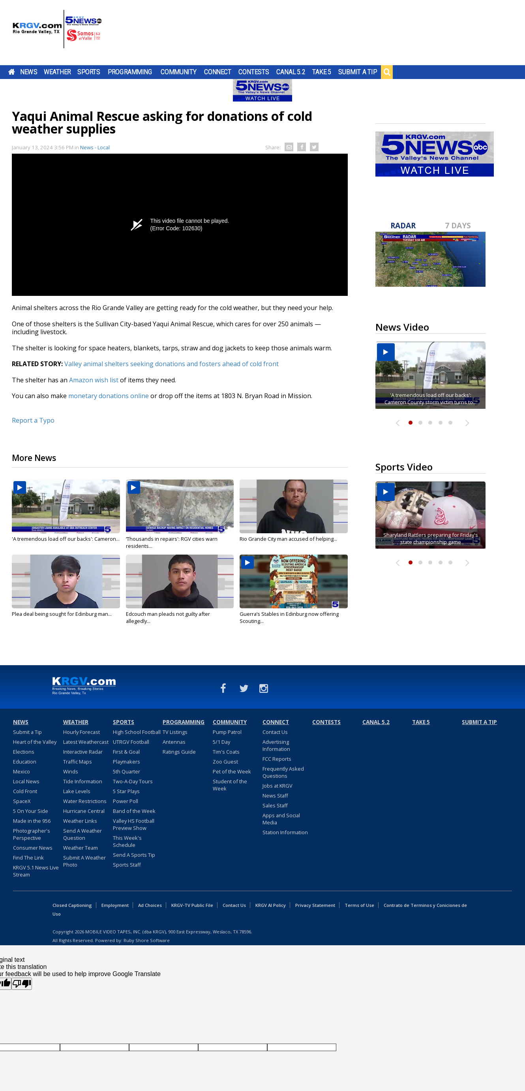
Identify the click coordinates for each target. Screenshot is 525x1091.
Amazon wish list (93, 380)
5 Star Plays (126, 791)
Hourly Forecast (81, 731)
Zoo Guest (225, 761)
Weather (57, 72)
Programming (130, 72)
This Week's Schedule (127, 841)
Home (11, 72)
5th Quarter (126, 771)
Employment (115, 905)
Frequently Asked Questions (283, 772)
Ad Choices (150, 905)
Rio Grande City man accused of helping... (288, 538)
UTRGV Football (131, 741)
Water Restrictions (85, 801)
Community (179, 72)
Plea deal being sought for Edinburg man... (62, 613)
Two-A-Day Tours (133, 781)
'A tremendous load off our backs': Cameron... (66, 538)
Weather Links (80, 820)
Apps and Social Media (281, 819)
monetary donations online (108, 395)
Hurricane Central (84, 810)
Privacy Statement (315, 905)
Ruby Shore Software (147, 940)
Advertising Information (276, 745)
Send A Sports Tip (134, 854)
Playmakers (126, 761)
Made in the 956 (32, 820)
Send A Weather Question (82, 834)
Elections (23, 751)
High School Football (137, 731)
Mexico (21, 771)
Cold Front (25, 791)
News (28, 72)
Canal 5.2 (291, 72)
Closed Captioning (72, 905)
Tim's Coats (226, 751)
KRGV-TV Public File (192, 905)
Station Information (285, 832)
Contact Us (275, 731)
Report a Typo (33, 420)
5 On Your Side (30, 810)
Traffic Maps (77, 761)
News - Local (95, 147)
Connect (217, 72)
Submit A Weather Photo (84, 861)
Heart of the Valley (34, 741)
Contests (253, 72)
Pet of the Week (232, 771)
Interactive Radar (83, 751)
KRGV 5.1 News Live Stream (36, 871)
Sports (88, 72)
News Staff (275, 795)
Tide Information (82, 781)
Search (386, 72)
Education (24, 761)
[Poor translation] (21, 984)
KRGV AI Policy (270, 905)
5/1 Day (221, 741)
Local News (26, 781)
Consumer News (32, 847)
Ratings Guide (179, 751)
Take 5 (322, 72)
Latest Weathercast (86, 741)
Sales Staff (275, 805)
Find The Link (28, 857)
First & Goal (126, 751)
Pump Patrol (227, 731)
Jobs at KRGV (277, 785)
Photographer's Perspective (31, 834)
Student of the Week (230, 785)
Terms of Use (359, 905)
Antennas (174, 741)
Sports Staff (127, 864)
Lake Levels (76, 791)
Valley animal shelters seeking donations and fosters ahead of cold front (171, 363)
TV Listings (175, 731)
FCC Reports (276, 758)
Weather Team (80, 847)
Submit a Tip (357, 72)
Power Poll (125, 801)
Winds (70, 771)
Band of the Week (134, 810)
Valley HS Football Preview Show (133, 824)
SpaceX (21, 801)
